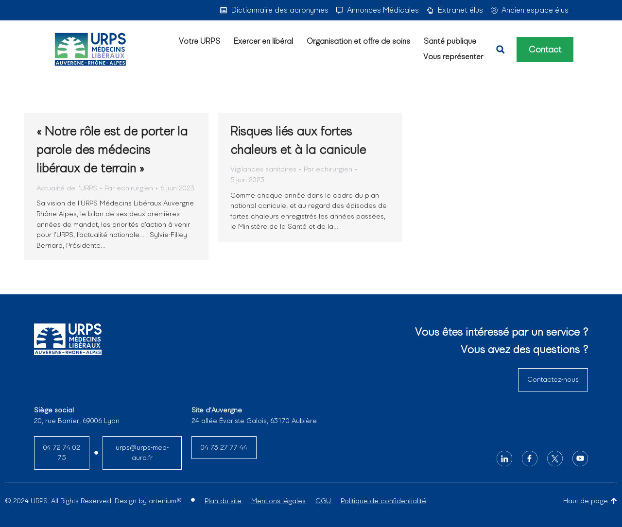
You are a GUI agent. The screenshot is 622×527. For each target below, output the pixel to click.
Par (128, 188)
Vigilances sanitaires (263, 169)
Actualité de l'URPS (66, 188)
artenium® (165, 500)
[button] (500, 49)
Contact (545, 49)
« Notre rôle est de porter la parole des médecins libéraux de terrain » (112, 150)
